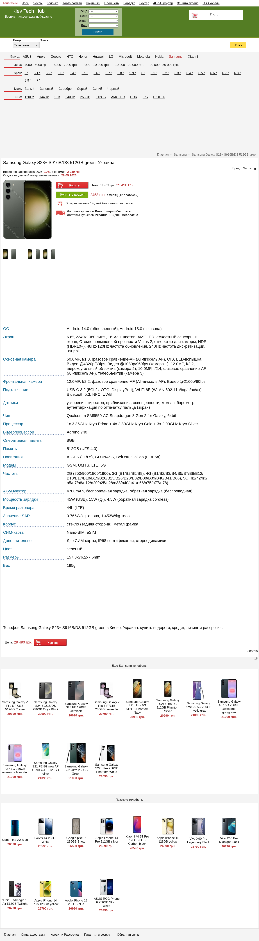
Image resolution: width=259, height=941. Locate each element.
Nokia (159, 56)
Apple (41, 56)
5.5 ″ (85, 73)
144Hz (44, 97)
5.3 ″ (61, 73)
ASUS (27, 56)
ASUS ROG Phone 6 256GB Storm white (107, 902)
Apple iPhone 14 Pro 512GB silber (106, 839)
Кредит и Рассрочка (65, 934)
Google (56, 56)
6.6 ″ (213, 73)
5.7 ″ (108, 73)
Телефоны (10, 3)
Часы (25, 3)
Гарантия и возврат (98, 934)
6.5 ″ (201, 73)
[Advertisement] (129, 128)
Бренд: (15, 56)
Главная (10, 934)
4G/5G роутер (163, 3)
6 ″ (143, 73)
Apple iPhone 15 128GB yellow (168, 839)
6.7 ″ (225, 73)
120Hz (29, 97)
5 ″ (26, 73)
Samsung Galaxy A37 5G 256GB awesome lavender (15, 769)
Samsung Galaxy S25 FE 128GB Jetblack (76, 707)
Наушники (93, 3)
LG (111, 56)
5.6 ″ (97, 73)
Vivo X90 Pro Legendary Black (198, 840)
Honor (83, 56)
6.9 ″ (28, 80)
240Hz (70, 97)
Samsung (176, 56)
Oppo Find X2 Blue (15, 839)
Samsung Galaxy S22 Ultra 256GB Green (76, 770)
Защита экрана (187, 3)
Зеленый (46, 89)
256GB (85, 97)
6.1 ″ (154, 73)
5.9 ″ (132, 73)
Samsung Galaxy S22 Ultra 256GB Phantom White (106, 768)
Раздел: (18, 40)
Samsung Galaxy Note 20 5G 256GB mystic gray (198, 707)
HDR (133, 97)
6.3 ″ (177, 73)
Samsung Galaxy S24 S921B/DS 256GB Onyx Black (45, 705)
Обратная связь (128, 934)
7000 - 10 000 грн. (96, 65)
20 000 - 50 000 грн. (164, 65)
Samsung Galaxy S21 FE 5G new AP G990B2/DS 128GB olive (45, 768)
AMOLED (118, 97)
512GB (101, 97)
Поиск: (44, 40)
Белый (30, 89)
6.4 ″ (189, 73)
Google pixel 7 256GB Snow (76, 839)
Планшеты (111, 3)
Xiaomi (193, 56)
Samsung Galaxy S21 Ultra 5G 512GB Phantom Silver (167, 706)
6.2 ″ (165, 73)
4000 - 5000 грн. (37, 65)
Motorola (143, 56)
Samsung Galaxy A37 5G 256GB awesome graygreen (228, 707)
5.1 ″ (37, 73)
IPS (145, 97)
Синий (97, 89)
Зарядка (129, 3)
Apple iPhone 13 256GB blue (76, 902)
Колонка (52, 3)
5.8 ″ (120, 73)
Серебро (65, 89)
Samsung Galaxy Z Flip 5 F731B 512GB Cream (15, 705)
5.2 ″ (49, 73)
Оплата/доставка (33, 934)
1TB (57, 97)
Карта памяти (72, 3)
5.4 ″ (73, 73)
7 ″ (38, 80)
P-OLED (159, 97)
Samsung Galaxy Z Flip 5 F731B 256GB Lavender (107, 705)
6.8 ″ (237, 73)
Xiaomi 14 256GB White (46, 839)
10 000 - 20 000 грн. (129, 65)
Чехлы (37, 3)
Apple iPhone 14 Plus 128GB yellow (45, 902)
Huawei (98, 56)
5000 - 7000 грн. (66, 65)
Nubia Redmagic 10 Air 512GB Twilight (15, 901)
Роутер (144, 3)
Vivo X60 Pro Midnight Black (229, 840)
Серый (82, 89)
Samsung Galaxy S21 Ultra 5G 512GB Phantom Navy (137, 707)
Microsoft (125, 56)
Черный (113, 89)
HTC (70, 56)
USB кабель (211, 3)
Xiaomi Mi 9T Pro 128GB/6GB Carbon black (137, 840)
